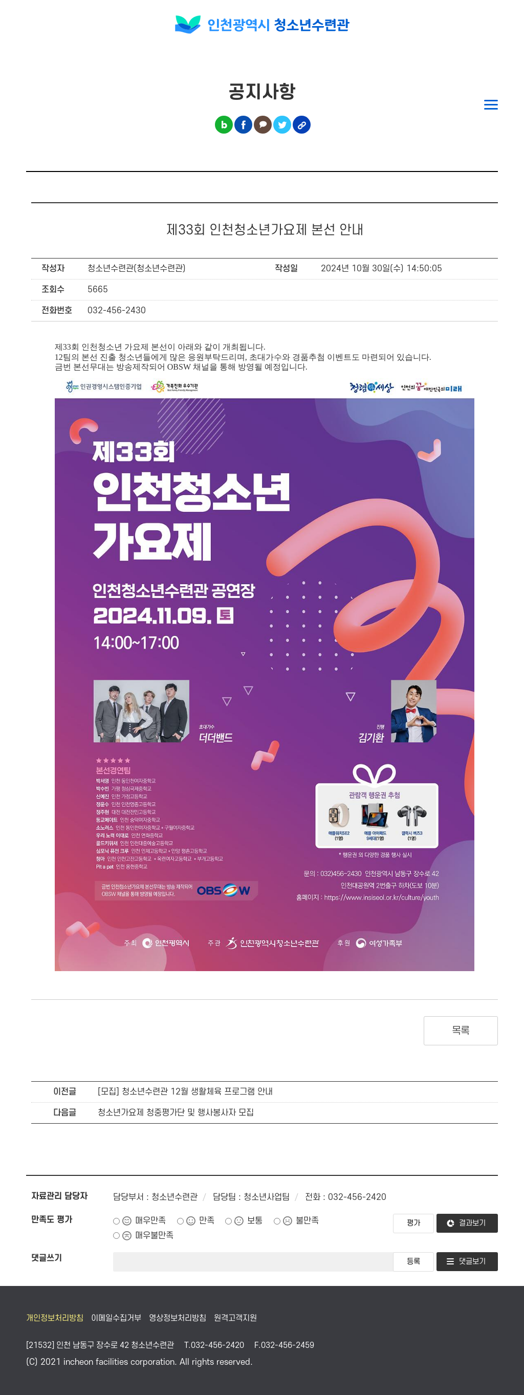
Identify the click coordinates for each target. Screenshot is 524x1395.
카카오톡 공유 (263, 125)
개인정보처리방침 (54, 1318)
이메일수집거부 (116, 1318)
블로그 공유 (224, 125)
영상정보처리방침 (177, 1318)
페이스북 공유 (243, 125)
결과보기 (472, 1223)
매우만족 (150, 1221)
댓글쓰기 (46, 1258)
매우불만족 (154, 1235)
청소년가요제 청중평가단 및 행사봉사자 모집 (176, 1113)
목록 (461, 1031)
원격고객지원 (235, 1318)
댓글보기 (472, 1261)
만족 (206, 1221)
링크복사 (302, 125)
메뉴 (491, 104)
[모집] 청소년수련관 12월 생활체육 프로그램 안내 (185, 1092)
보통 (255, 1221)
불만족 (307, 1221)
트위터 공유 (282, 125)
